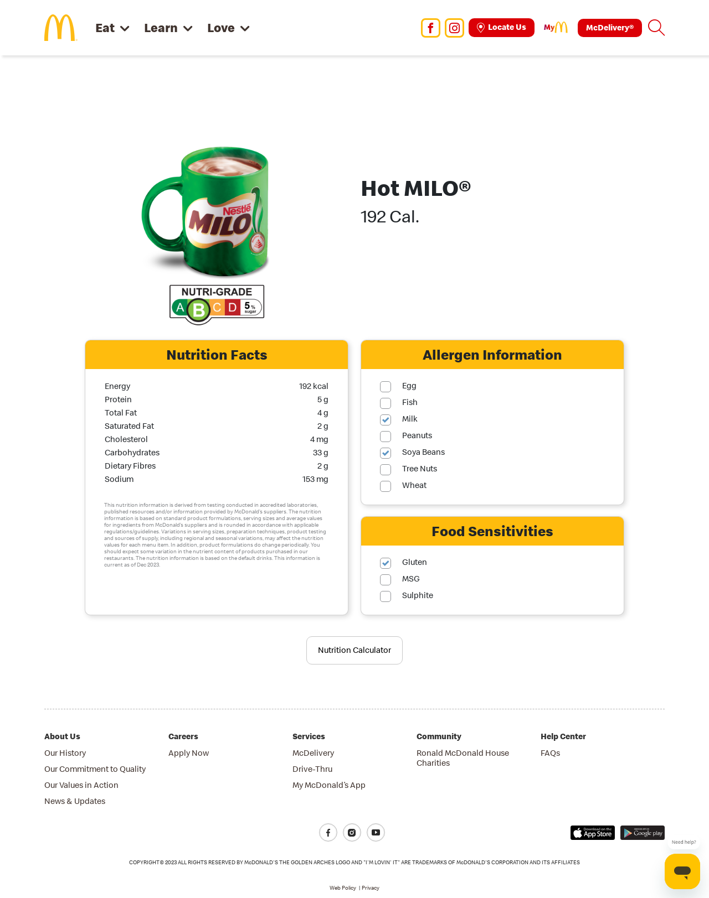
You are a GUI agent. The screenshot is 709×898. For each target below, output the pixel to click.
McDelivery (313, 753)
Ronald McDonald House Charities (463, 758)
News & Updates (74, 801)
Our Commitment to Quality (95, 769)
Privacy (370, 887)
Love (221, 27)
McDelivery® (610, 27)
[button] (656, 27)
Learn (161, 27)
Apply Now (188, 753)
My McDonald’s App (329, 785)
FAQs (550, 753)
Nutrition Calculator (354, 650)
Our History (65, 753)
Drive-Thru (312, 769)
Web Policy (343, 887)
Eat (105, 27)
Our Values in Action (81, 785)
